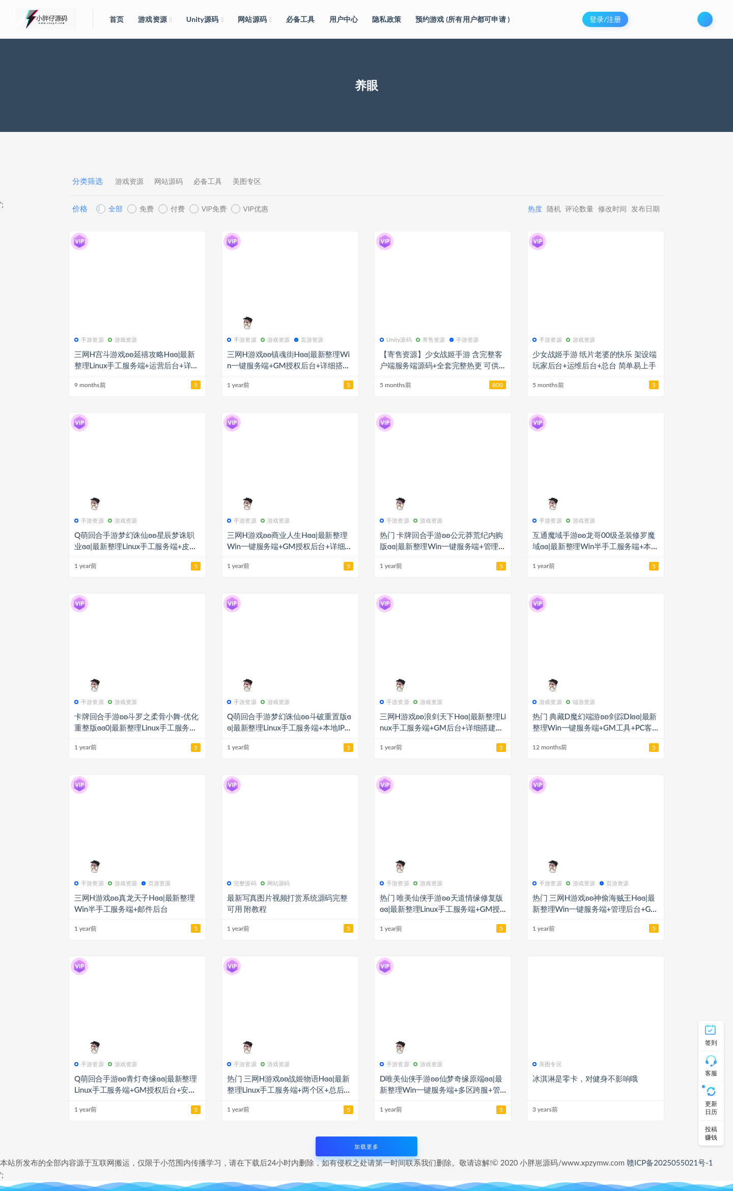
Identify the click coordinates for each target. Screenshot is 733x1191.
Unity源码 (396, 339)
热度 (498, 208)
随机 (524, 208)
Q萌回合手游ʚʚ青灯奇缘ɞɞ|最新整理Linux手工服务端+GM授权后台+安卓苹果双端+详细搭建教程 (135, 1089)
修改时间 (598, 208)
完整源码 (242, 883)
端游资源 (581, 701)
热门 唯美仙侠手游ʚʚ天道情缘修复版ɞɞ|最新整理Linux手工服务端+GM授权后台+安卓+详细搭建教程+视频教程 (443, 909)
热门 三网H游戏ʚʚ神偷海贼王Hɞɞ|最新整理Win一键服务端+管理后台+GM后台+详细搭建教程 (595, 909)
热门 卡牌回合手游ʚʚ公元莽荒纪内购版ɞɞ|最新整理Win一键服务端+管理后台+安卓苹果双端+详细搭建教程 (441, 546)
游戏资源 (132, 181)
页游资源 (309, 339)
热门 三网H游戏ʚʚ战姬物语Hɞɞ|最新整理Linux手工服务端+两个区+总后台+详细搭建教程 (289, 1089)
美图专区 (273, 181)
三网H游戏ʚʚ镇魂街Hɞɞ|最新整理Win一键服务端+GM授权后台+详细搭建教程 (288, 365)
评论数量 (557, 208)
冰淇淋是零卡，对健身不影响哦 (585, 1078)
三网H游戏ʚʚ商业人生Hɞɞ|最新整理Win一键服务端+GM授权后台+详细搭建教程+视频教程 (289, 546)
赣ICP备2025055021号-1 (670, 1162)
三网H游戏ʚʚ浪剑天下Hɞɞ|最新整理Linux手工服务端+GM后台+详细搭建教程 (442, 727)
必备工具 (226, 181)
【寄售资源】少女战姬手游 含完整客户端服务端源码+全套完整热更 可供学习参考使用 (441, 365)
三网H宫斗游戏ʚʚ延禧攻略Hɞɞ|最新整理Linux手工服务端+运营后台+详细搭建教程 (136, 365)
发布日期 (639, 208)
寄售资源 (430, 339)
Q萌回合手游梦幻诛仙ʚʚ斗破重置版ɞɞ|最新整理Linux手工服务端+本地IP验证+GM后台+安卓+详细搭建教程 (289, 727)
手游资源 (89, 339)
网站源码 (179, 181)
